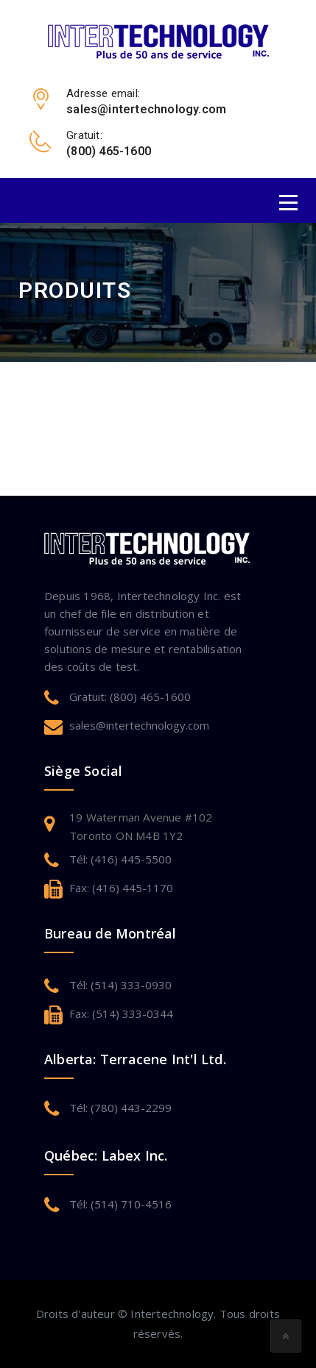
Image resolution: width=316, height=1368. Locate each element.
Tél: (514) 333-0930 (120, 984)
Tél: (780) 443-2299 (120, 1107)
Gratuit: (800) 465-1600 (130, 696)
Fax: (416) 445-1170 (121, 887)
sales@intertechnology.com (139, 725)
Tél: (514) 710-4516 (120, 1204)
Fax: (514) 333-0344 (121, 1013)
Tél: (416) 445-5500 (120, 859)
